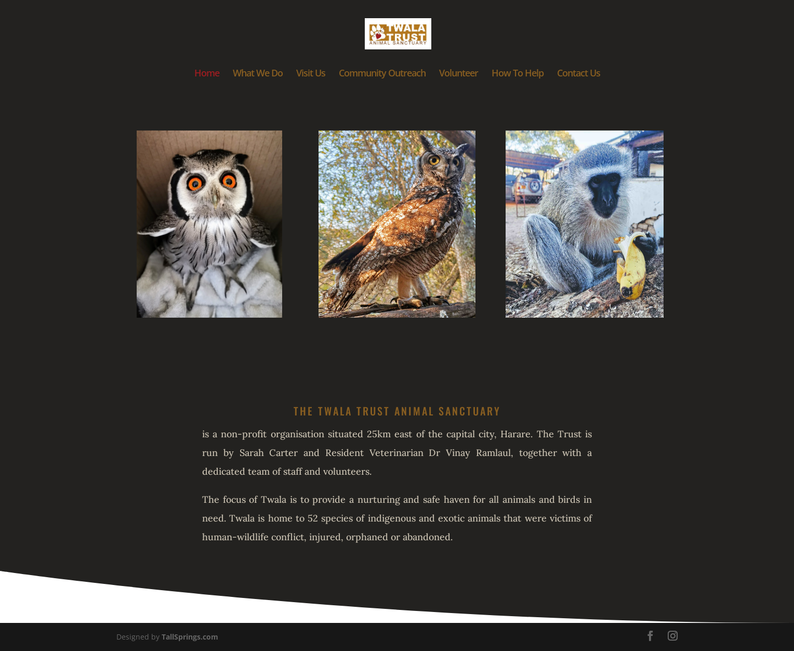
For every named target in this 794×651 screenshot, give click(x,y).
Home (206, 74)
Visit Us (310, 74)
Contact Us (578, 74)
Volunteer (458, 74)
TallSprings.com (190, 637)
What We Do (258, 74)
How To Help (518, 74)
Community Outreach (382, 74)
